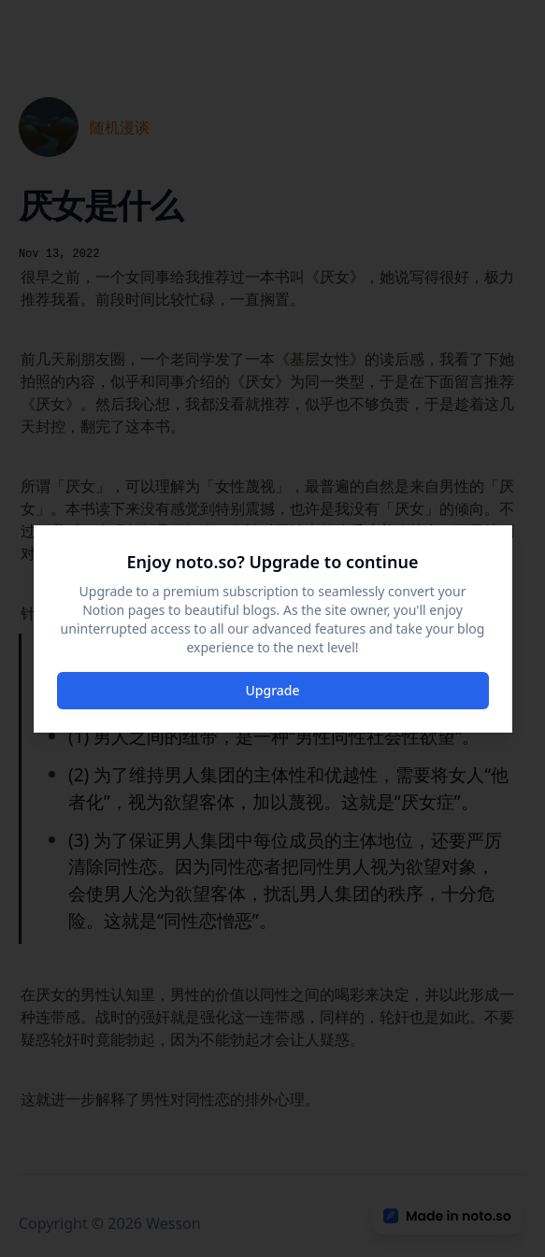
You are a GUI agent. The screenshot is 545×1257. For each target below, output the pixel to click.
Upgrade (272, 690)
